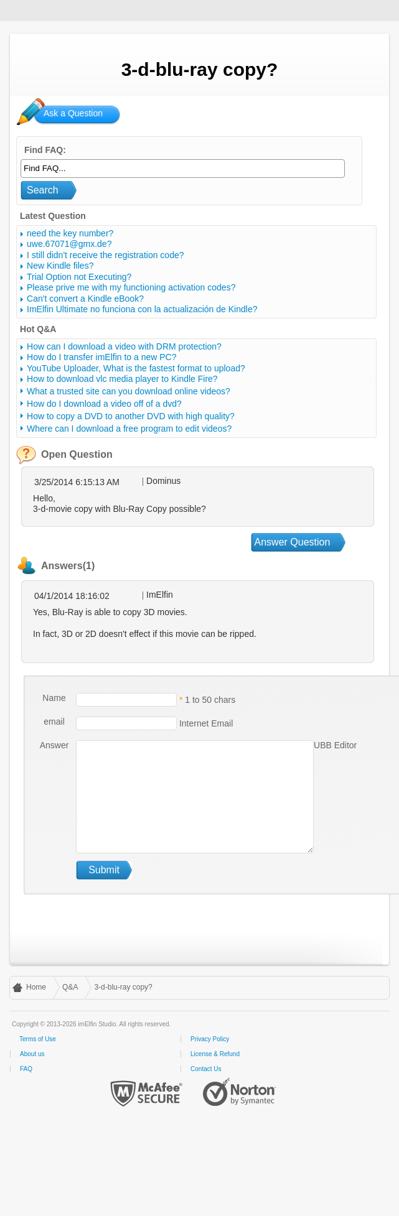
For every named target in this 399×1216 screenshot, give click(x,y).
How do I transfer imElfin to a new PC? (101, 357)
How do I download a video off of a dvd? (104, 404)
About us (32, 1054)
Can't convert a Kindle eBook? (85, 299)
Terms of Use (37, 1039)
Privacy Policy (209, 1039)
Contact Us (205, 1068)
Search (43, 190)
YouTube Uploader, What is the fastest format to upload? (136, 368)
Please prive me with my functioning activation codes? (131, 287)
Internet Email (205, 723)
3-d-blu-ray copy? (123, 987)
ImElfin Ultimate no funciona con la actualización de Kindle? (142, 309)
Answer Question (293, 542)
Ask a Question (73, 113)
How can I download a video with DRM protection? (124, 346)
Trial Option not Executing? (79, 277)
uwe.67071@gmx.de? (69, 244)
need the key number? (70, 233)
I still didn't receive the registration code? (105, 255)
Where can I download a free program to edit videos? (129, 429)
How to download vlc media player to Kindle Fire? (122, 379)
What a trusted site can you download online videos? (128, 391)
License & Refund (215, 1054)
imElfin (48, 9)
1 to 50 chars (210, 699)
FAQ (26, 1068)
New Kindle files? (60, 266)
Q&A (70, 987)
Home (36, 987)
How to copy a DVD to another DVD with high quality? (131, 416)
